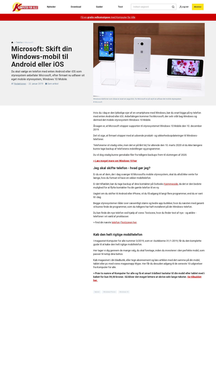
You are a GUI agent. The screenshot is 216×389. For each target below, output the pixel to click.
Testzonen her (129, 222)
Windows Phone (109, 292)
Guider (99, 6)
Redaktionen (20, 83)
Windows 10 (124, 292)
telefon (116, 222)
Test (120, 6)
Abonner (198, 7)
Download (76, 6)
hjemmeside (171, 183)
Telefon (19, 42)
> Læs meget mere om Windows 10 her (115, 160)
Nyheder (51, 6)
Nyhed (97, 292)
